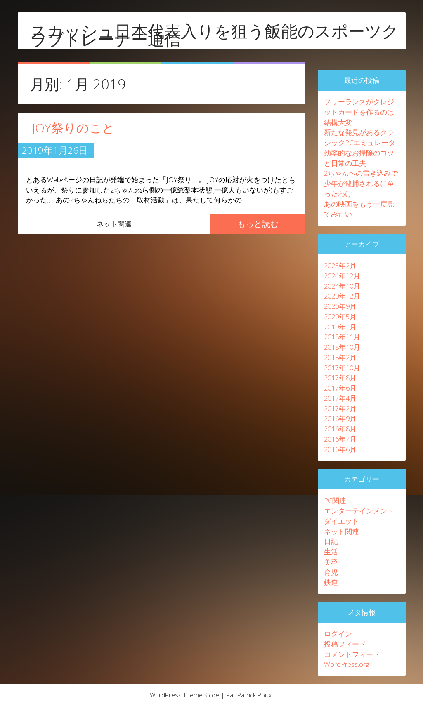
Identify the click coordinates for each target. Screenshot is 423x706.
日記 (331, 541)
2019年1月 (340, 327)
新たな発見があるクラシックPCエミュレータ (359, 137)
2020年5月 (340, 316)
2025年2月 (340, 265)
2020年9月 (340, 306)
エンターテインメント (359, 510)
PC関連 (335, 500)
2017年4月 (340, 398)
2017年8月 (340, 377)
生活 (331, 551)
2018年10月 (342, 347)
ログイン (338, 633)
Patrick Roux (254, 695)
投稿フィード (345, 644)
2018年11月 (342, 336)
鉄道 (331, 582)
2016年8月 (340, 428)
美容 (331, 562)
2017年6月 (340, 388)
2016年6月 (340, 449)
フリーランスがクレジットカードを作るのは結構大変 (359, 112)
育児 (331, 572)
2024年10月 (342, 286)
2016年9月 (340, 418)
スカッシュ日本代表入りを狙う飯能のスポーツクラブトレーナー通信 (214, 35)
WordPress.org (346, 664)
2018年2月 (340, 357)
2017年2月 (340, 408)
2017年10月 (342, 367)
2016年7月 (340, 439)
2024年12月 (342, 275)
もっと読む (258, 223)
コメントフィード (352, 654)
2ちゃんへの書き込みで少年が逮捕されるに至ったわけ (361, 183)
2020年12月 (342, 296)
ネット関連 (114, 223)
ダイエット (341, 521)
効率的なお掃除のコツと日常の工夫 (359, 158)
